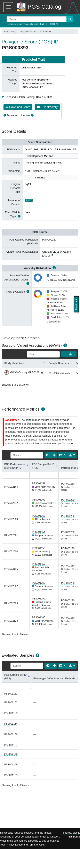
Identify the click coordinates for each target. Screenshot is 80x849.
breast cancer (23, 24)
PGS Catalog (10, 32)
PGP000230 (49, 239)
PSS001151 (38, 483)
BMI (42, 24)
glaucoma (34, 24)
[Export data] (72, 354)
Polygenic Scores (28, 32)
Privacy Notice (14, 844)
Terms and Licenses (18, 115)
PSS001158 (38, 582)
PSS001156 (38, 548)
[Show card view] (47, 455)
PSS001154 (38, 532)
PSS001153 (38, 515)
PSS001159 (38, 598)
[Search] (43, 354)
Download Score (18, 107)
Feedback (76, 304)
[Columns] (62, 455)
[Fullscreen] (64, 354)
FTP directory (47, 107)
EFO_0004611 (31, 87)
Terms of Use (36, 844)
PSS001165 (38, 617)
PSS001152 (38, 499)
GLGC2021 (34, 372)
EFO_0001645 (51, 24)
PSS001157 (38, 564)
